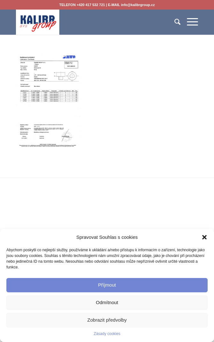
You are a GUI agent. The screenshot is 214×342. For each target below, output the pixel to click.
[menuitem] (174, 22)
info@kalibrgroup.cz (138, 5)
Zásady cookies (107, 333)
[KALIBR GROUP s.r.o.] (88, 22)
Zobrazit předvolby (107, 320)
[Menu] (189, 22)
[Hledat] (174, 22)
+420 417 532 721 (91, 5)
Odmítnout (107, 302)
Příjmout (107, 285)
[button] (204, 237)
